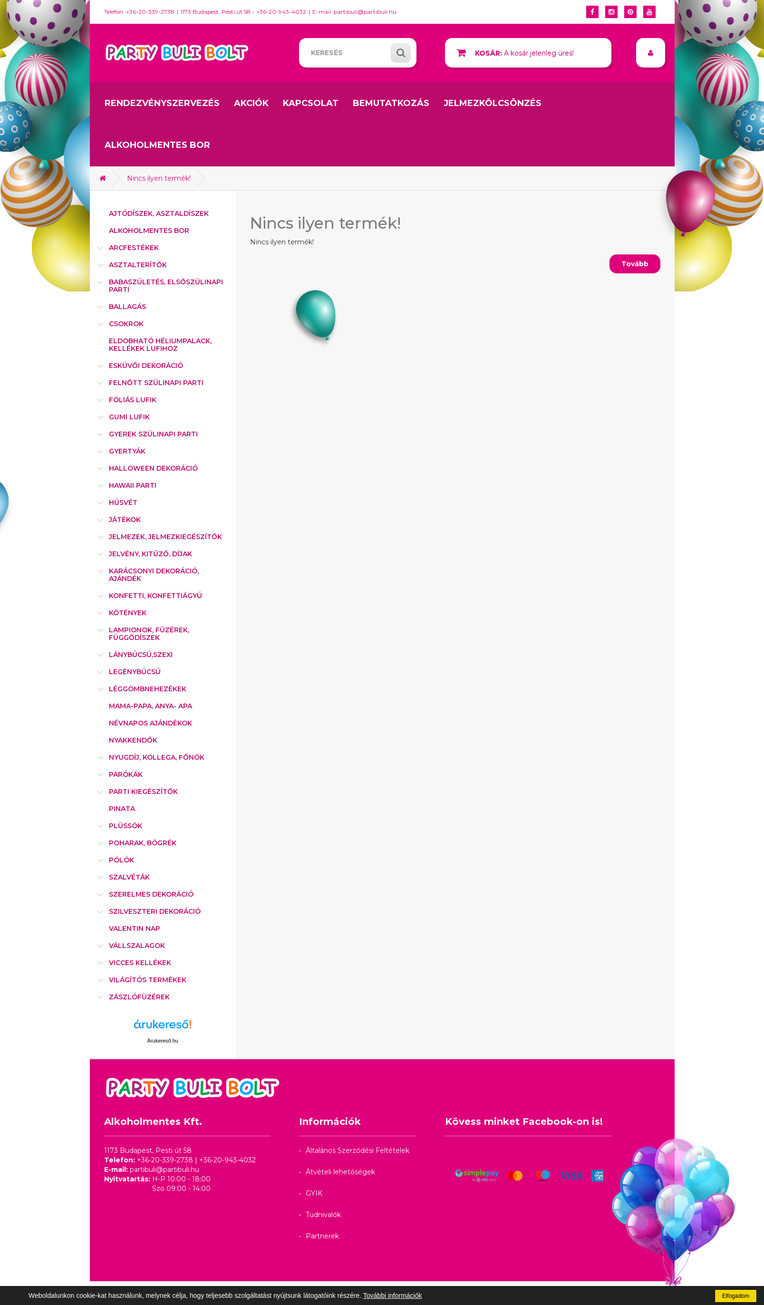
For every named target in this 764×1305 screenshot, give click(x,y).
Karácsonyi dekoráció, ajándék (154, 575)
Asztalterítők (138, 265)
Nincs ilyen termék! (159, 178)
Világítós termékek (147, 980)
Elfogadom (735, 1296)
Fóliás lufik (132, 400)
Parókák (126, 774)
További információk (392, 1295)
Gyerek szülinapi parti (153, 434)
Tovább (634, 264)
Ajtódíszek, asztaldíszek (159, 213)
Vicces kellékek (140, 962)
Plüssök (125, 826)
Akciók (251, 103)
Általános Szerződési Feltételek (357, 1150)
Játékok (125, 519)
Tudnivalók (323, 1214)
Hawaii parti (132, 485)
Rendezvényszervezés (162, 103)
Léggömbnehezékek (147, 689)
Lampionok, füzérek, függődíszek (149, 634)
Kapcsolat (310, 103)
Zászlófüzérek (139, 997)
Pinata (122, 808)
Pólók (121, 860)
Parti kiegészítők (143, 791)
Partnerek (322, 1236)
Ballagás (127, 306)
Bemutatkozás (391, 103)
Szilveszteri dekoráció (155, 911)
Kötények (127, 613)
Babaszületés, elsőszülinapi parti (166, 286)
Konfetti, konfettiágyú (155, 595)
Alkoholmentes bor (157, 145)
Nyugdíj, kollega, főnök (156, 757)
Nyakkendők (133, 740)
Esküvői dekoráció (146, 365)
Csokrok (126, 323)
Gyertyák (127, 451)
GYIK (314, 1193)
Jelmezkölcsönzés (493, 103)
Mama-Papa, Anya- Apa (150, 706)
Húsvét (123, 502)
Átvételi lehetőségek (340, 1172)
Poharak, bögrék (142, 843)
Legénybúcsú (135, 671)
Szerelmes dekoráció (151, 894)
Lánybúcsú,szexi (141, 654)
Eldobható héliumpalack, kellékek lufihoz (160, 345)
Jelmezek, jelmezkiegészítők (165, 536)
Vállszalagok (137, 945)
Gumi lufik (129, 417)
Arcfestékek (134, 247)
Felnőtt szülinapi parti (156, 382)
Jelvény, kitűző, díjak (150, 554)
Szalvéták (129, 877)
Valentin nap (134, 928)
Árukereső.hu (162, 1041)
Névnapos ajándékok (150, 723)
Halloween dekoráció (153, 468)
